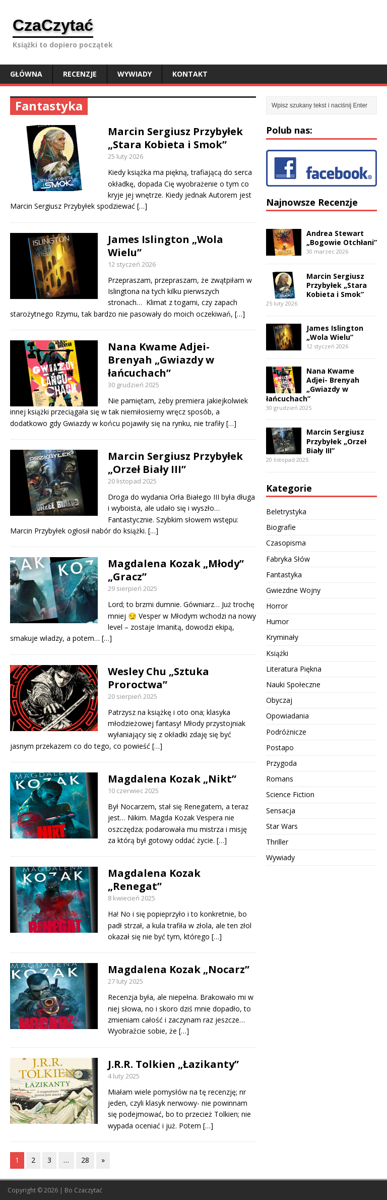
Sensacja (280, 810)
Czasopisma (286, 543)
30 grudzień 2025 (133, 384)
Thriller (277, 842)
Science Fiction (290, 794)
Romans (279, 779)
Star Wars (282, 826)
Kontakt (190, 74)
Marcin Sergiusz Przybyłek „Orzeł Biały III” (175, 462)
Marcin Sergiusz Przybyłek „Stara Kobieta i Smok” (175, 138)
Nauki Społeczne (293, 684)
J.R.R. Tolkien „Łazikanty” (173, 1064)
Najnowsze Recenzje (312, 202)
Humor (277, 621)
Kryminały (282, 637)
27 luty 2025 (125, 981)
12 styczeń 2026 (132, 264)
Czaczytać (88, 1190)
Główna (26, 74)
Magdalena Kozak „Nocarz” (178, 969)
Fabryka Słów (288, 559)
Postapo (280, 747)
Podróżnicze (286, 732)
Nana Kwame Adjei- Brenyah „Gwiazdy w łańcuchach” (161, 360)
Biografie (281, 527)
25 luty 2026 (125, 156)
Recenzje (80, 74)
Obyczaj (279, 700)
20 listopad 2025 (132, 481)
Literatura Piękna (293, 669)
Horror (277, 606)
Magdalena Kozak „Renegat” (154, 879)
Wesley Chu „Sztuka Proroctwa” (158, 678)
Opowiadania (287, 716)
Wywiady (134, 74)
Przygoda (281, 763)
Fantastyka (284, 574)
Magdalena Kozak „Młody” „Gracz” (176, 570)
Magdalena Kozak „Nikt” (172, 779)
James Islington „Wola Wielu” (165, 245)
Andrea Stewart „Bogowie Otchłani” (341, 237)
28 (85, 1160)
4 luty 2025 (124, 1076)
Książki (277, 653)
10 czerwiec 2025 (133, 790)
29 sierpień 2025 (132, 588)
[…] (142, 206)
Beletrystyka (286, 511)
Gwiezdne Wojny (293, 590)
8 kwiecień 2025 (131, 898)
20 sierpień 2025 (132, 696)
